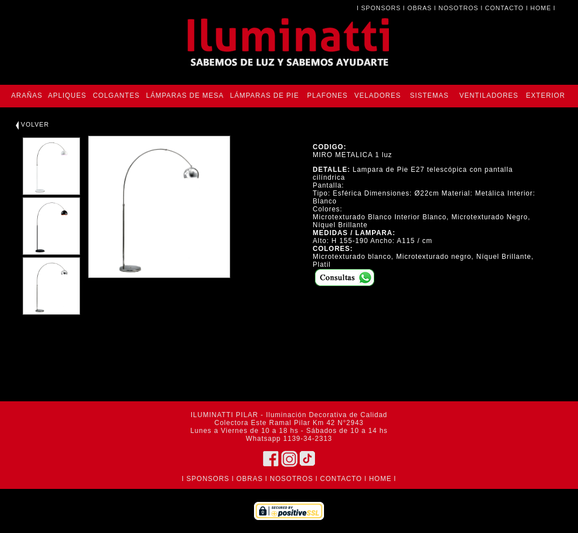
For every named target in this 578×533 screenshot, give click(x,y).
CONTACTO (504, 8)
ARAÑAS (26, 95)
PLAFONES (327, 95)
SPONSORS (381, 8)
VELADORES (377, 95)
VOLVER (32, 124)
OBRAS (420, 8)
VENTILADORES (489, 95)
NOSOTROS (459, 8)
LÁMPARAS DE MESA (185, 95)
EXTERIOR (545, 95)
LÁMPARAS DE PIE (264, 95)
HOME (541, 8)
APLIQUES (67, 95)
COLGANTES (116, 95)
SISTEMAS (429, 95)
